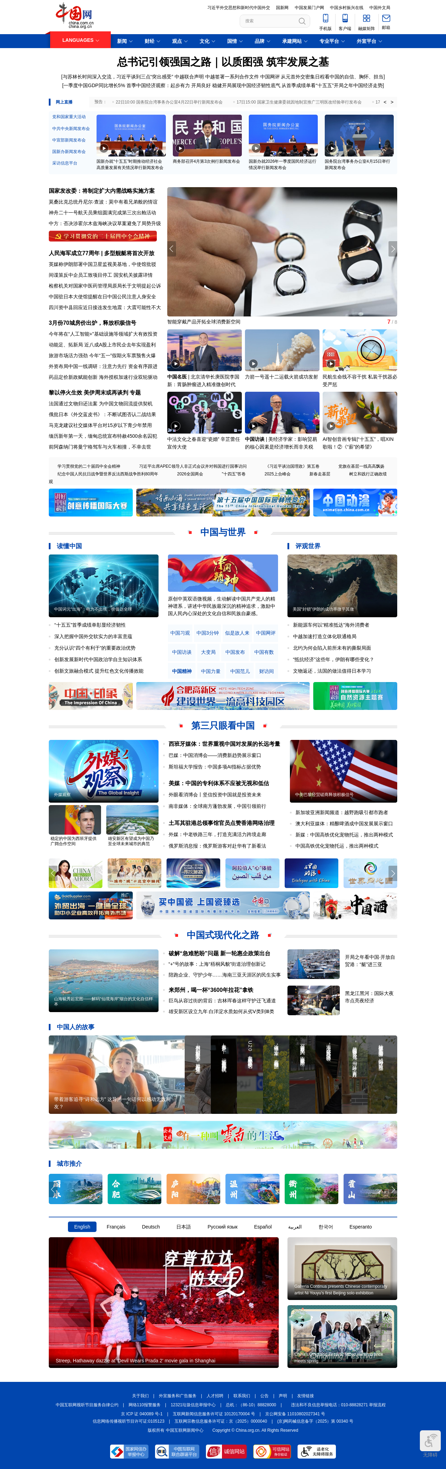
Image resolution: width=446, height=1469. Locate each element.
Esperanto (360, 1227)
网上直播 (64, 102)
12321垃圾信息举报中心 (193, 1404)
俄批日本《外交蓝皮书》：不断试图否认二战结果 (102, 414)
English (82, 1227)
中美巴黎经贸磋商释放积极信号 (324, 794)
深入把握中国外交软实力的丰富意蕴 (93, 636)
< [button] (385, 102)
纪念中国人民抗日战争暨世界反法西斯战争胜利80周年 (107, 474)
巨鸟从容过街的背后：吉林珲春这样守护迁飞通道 (222, 1000)
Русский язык (223, 1227)
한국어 (325, 1227)
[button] (393, 249)
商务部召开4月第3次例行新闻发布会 (206, 161)
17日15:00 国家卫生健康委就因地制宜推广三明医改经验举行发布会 (299, 102)
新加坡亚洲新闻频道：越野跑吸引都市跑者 (341, 812)
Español (263, 1227)
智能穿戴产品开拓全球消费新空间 (203, 321)
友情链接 (305, 1395)
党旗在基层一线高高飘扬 (361, 466)
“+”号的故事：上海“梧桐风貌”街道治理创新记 (217, 964)
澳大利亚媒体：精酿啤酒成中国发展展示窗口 (344, 823)
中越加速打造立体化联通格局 (324, 636)
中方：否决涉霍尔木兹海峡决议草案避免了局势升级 (105, 223)
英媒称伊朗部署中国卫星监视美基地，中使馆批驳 (102, 264)
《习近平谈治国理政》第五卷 (292, 466)
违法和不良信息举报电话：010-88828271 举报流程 (338, 1404)
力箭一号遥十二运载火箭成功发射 (281, 377)
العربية (295, 1227)
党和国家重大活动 (69, 116)
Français (116, 1227)
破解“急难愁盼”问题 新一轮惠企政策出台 (219, 953)
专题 (135, 393)
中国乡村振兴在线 (346, 7)
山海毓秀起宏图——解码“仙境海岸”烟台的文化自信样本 (103, 1001)
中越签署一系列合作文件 (232, 76)
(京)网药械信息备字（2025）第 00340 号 (315, 1421)
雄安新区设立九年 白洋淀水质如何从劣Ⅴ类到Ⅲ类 (222, 1011)
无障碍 (430, 1443)
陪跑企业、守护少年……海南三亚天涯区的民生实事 (225, 975)
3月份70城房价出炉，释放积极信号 (92, 323)
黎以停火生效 (65, 393)
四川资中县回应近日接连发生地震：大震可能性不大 (105, 307)
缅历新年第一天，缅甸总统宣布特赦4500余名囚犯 (103, 436)
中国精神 (182, 671)
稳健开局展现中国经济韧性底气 (246, 85)
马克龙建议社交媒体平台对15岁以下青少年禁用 (100, 425)
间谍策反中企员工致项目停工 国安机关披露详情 (101, 275)
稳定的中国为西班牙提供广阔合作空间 (74, 841)
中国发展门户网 (309, 7)
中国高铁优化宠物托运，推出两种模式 (336, 846)
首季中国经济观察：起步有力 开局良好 (168, 85)
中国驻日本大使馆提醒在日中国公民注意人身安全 (102, 296)
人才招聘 (215, 1395)
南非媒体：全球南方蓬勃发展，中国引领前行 (217, 806)
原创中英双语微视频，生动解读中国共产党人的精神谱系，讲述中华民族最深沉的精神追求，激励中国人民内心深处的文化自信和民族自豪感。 (221, 606)
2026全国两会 (190, 474)
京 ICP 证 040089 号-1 (142, 1413)
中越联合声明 (189, 76)
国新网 (282, 7)
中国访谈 (254, 439)
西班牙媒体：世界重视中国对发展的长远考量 (224, 744)
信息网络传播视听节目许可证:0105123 (128, 1421)
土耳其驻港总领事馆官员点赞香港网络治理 (222, 823)
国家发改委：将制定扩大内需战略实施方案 (102, 191)
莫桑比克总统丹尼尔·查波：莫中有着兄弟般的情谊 (103, 202)
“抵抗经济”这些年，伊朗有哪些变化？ (333, 659)
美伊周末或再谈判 (106, 393)
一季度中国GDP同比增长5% (94, 85)
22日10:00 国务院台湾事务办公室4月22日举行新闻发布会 (169, 102)
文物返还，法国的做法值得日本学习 (332, 671)
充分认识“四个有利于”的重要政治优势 (95, 648)
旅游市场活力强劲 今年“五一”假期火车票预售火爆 (102, 355)
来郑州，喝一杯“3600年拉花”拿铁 (211, 990)
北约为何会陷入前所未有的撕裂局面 (332, 648)
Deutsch (151, 1227)
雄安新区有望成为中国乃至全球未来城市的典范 (131, 841)
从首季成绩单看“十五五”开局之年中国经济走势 (332, 85)
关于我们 (140, 1395)
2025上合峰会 (277, 474)
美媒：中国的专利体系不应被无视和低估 (219, 783)
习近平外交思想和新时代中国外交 (238, 7)
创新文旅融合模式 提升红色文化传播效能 (99, 671)
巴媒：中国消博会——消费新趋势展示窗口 (215, 755)
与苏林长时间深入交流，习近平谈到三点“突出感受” (118, 76)
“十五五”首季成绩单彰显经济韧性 (90, 625)
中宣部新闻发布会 (69, 140)
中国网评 (270, 76)
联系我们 (241, 1395)
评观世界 (308, 546)
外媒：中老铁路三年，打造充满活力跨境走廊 (217, 834)
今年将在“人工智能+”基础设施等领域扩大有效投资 (103, 334)
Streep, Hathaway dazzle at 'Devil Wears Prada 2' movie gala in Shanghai (135, 1360)
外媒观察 (62, 794)
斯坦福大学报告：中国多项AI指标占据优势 (215, 767)
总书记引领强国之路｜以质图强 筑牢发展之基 (223, 62)
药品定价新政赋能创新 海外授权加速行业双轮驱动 (103, 377)
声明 (283, 1395)
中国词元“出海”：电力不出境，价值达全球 (93, 609)
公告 (264, 1395)
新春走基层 (319, 474)
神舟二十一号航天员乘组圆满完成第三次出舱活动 (102, 212)
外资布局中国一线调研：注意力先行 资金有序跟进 (103, 366)
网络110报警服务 (145, 1404)
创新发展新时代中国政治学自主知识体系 (98, 659)
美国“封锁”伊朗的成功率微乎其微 (323, 609)
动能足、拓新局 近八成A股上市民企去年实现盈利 (102, 344)
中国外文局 (379, 7)
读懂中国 (69, 546)
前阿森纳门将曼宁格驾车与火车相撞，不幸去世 (100, 447)
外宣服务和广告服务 (178, 1395)
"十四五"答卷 (234, 474)
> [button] (392, 102)
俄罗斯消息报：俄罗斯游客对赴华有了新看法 (217, 846)
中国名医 (177, 377)
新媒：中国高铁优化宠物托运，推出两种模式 (344, 834)
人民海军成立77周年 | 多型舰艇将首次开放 (101, 253)
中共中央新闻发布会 (71, 128)
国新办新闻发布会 (69, 151)
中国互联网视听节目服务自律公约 (87, 1404)
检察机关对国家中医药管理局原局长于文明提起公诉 (105, 286)
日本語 (183, 1227)
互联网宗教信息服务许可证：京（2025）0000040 (221, 1421)
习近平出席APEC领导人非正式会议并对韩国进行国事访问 (193, 466)
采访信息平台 (64, 163)
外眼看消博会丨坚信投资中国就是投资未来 (215, 794)
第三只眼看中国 (223, 725)
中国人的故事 (75, 1027)
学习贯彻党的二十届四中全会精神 (88, 466)
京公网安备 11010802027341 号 (295, 1413)
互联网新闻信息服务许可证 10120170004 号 (214, 1413)
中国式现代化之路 (223, 935)
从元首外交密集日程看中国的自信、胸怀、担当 (332, 76)
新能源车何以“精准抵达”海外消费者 (331, 625)
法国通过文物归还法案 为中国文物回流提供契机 (101, 403)
